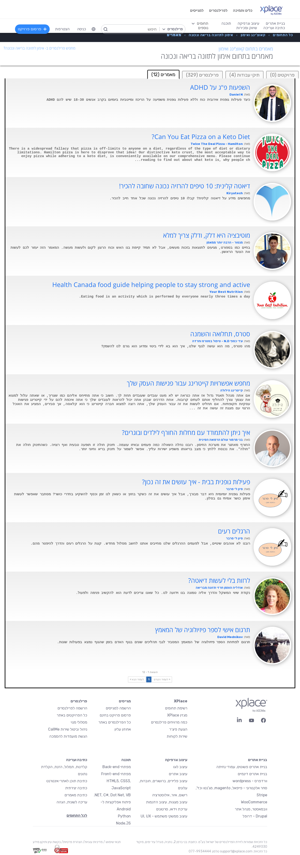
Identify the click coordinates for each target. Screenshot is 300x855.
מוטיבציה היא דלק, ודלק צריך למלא (206, 235)
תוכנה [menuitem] (226, 23)
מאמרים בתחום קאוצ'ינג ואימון (246, 49)
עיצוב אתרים (178, 774)
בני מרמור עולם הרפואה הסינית (221, 439)
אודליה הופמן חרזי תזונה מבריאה (219, 587)
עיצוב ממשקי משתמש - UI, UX (164, 816)
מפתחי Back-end (116, 767)
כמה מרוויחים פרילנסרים (169, 722)
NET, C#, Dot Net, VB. (112, 795)
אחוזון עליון (122, 729)
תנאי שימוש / (112, 842)
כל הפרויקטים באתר (72, 715)
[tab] (282, 74)
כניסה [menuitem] (81, 29)
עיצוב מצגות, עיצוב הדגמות (166, 802)
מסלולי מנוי (79, 722)
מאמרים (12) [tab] (163, 74)
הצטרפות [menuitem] (62, 29)
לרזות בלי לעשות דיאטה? (219, 580)
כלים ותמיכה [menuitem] (242, 10)
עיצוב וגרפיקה (176, 760)
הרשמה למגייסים (118, 708)
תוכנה (126, 760)
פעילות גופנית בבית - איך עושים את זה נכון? (196, 482)
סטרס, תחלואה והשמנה (220, 334)
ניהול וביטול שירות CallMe (67, 729)
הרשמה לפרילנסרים (72, 708)
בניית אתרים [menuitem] (275, 23)
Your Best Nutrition (226, 292)
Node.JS (123, 823)
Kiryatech (234, 193)
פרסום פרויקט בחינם (115, 715)
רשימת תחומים (176, 708)
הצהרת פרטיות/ (71, 842)
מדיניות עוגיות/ (92, 842)
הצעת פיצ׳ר (178, 729)
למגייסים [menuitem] (196, 10)
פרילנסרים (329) (202, 75)
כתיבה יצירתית (76, 788)
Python (124, 816)
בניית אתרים (257, 760)
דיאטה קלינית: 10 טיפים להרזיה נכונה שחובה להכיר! (184, 186)
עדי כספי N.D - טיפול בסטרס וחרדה (217, 341)
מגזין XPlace (177, 715)
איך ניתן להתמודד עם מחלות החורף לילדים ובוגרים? (186, 432)
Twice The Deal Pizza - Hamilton (217, 144)
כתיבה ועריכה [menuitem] (274, 28)
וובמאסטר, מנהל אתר (251, 809)
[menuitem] (93, 29)
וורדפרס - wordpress (249, 781)
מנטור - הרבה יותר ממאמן (224, 242)
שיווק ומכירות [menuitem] (246, 28)
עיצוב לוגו (180, 767)
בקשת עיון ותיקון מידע (47, 842)
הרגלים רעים (234, 531)
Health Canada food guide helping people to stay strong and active (151, 284)
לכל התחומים (77, 815)
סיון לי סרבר (234, 489)
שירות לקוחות (177, 736)
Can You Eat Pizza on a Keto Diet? (201, 136)
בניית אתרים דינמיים (252, 774)
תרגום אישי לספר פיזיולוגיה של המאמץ (202, 630)
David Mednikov (230, 637)
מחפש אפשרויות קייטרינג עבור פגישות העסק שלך (188, 383)
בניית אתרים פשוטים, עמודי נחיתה (241, 767)
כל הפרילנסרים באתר (114, 722)
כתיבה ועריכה (76, 760)
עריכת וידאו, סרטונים (171, 809)
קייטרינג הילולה (231, 390)
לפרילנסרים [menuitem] (218, 10)
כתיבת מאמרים (75, 795)
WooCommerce (254, 802)
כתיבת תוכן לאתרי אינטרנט (66, 781)
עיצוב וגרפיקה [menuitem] (248, 23)
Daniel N (236, 94)
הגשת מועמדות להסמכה (68, 736)
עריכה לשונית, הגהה (71, 802)
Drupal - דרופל (255, 816)
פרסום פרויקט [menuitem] (32, 29)
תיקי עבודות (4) (244, 75)
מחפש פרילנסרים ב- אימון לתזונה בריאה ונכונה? (39, 48)
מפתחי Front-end (116, 774)
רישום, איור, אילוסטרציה (169, 795)
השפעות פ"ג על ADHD (220, 87)
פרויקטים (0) (282, 75)
